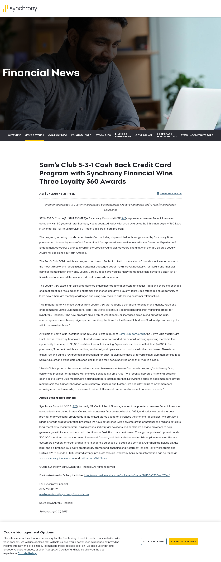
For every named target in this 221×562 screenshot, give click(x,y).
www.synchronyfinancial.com (57, 459)
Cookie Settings (154, 541)
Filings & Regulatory (123, 137)
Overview (14, 137)
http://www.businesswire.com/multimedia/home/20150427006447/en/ (127, 477)
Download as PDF (169, 195)
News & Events (34, 137)
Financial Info (81, 137)
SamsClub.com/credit (132, 335)
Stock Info (103, 137)
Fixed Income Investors (197, 137)
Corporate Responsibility (167, 137)
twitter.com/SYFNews (93, 459)
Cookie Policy (27, 553)
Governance (143, 137)
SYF (123, 220)
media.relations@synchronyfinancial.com (64, 496)
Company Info (57, 137)
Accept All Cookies (183, 541)
